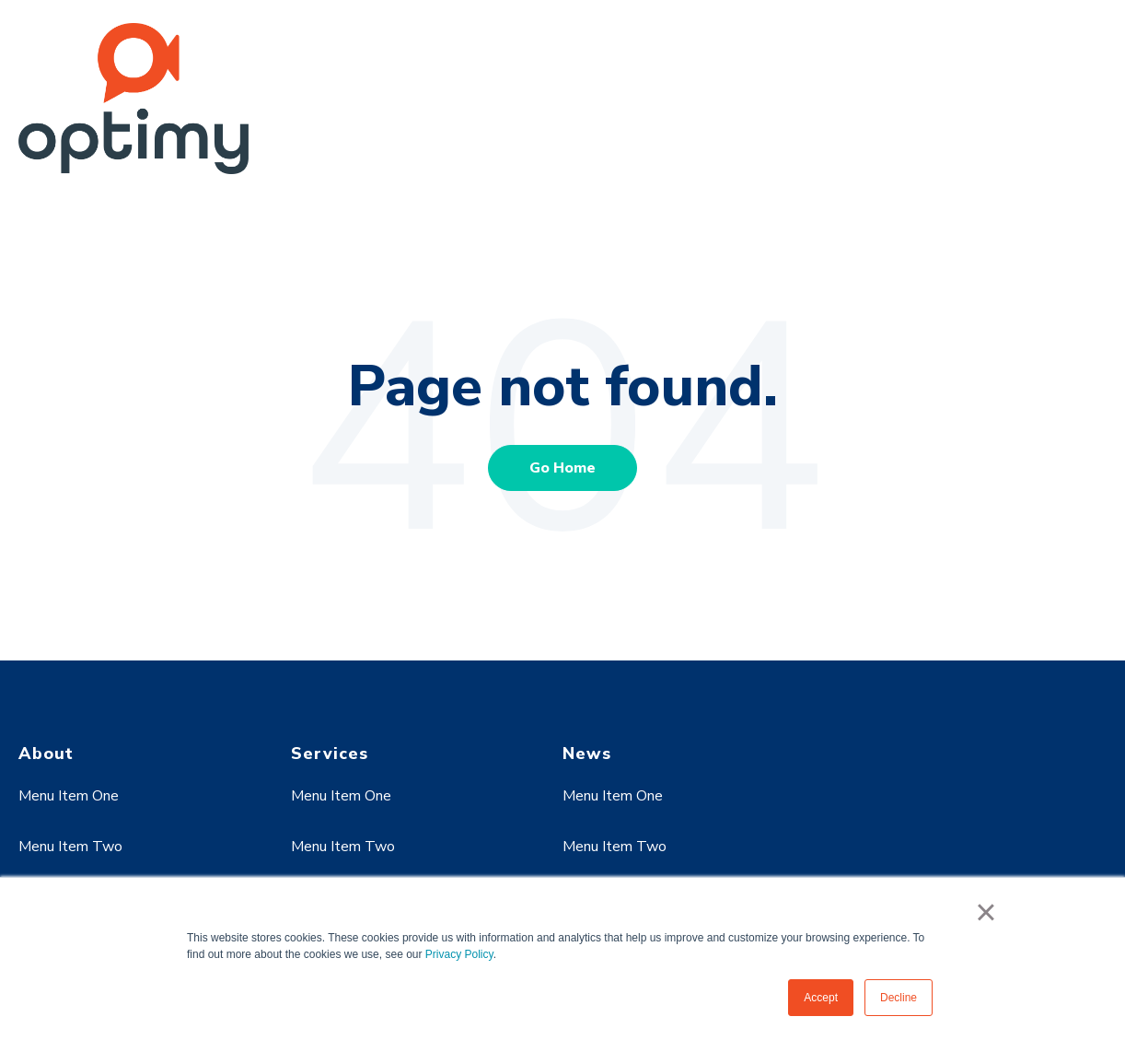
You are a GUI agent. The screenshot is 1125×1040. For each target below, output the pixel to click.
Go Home (562, 468)
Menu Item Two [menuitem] (70, 846)
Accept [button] (821, 997)
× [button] (985, 912)
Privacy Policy (459, 954)
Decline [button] (898, 997)
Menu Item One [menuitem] (68, 796)
